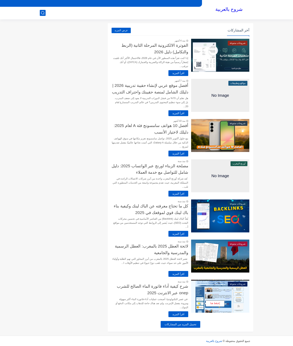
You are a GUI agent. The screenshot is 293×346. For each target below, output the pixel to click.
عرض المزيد (121, 30)
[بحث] (43, 13)
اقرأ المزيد (178, 73)
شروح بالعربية (229, 9)
